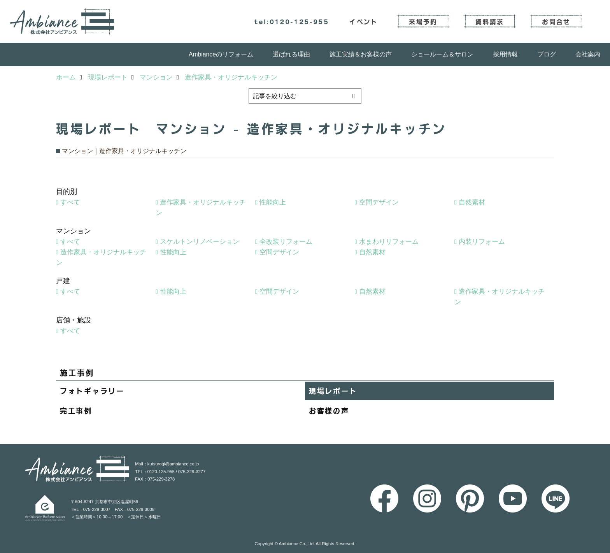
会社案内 (587, 54)
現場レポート (333, 390)
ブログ (546, 54)
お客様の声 (329, 410)
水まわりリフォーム (389, 241)
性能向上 (272, 202)
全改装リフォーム (285, 241)
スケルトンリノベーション (199, 241)
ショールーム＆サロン (442, 54)
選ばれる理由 (291, 54)
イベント (363, 21)
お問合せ (556, 21)
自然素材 (472, 202)
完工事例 (76, 410)
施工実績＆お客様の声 (361, 54)
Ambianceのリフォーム (221, 54)
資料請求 (489, 21)
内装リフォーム (482, 241)
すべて (70, 202)
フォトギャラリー (92, 390)
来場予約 (423, 21)
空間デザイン (379, 202)
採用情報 (505, 54)
